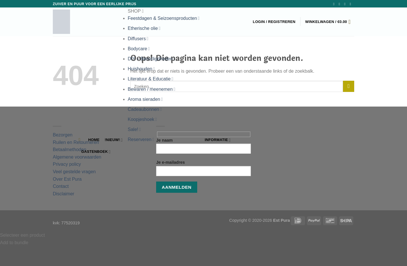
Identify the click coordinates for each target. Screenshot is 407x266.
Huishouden (141, 68)
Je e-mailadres (203, 170)
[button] (163, 11)
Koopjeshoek (142, 119)
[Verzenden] (348, 86)
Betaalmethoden (69, 149)
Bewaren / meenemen (151, 89)
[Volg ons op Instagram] (340, 4)
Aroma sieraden (145, 99)
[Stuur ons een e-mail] (346, 4)
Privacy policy (67, 164)
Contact (61, 186)
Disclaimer (63, 193)
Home (93, 140)
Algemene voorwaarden (77, 157)
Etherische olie (144, 28)
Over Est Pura (67, 179)
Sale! (134, 129)
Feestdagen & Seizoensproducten (163, 18)
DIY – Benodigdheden (151, 58)
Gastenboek (96, 152)
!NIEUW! (114, 140)
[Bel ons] (351, 4)
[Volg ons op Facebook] (335, 4)
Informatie (218, 140)
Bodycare (139, 48)
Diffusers (138, 38)
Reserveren (141, 139)
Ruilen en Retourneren (76, 142)
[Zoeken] (81, 139)
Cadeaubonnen (145, 109)
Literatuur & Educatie (150, 78)
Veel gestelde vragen (74, 171)
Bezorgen (63, 134)
